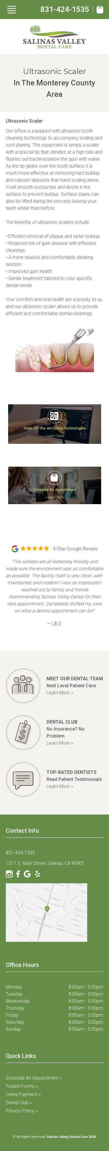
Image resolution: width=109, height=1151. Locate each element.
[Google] (27, 873)
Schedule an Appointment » (34, 1078)
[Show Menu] (11, 10)
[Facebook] (18, 873)
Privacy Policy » (22, 1111)
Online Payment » (23, 1094)
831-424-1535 (64, 9)
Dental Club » (19, 1102)
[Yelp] (37, 873)
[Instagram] (9, 873)
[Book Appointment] (100, 9)
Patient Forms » (22, 1086)
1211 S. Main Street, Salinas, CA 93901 (45, 863)
